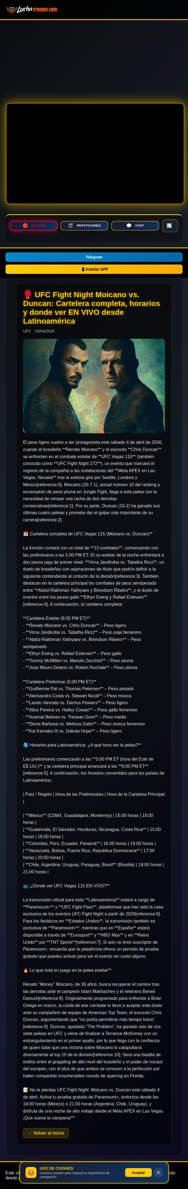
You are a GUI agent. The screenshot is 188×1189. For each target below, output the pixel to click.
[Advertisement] (94, 58)
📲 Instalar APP (94, 269)
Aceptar (138, 1173)
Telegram (94, 257)
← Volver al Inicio (46, 1133)
